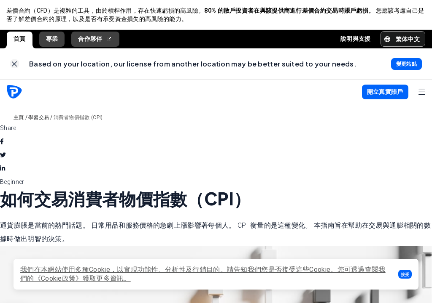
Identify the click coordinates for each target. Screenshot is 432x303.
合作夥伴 (95, 39)
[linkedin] (2, 169)
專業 (52, 39)
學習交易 (38, 119)
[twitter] (3, 156)
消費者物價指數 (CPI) (78, 119)
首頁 (20, 39)
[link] (14, 65)
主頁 (19, 119)
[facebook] (2, 142)
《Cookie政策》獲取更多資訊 (79, 278)
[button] (405, 274)
